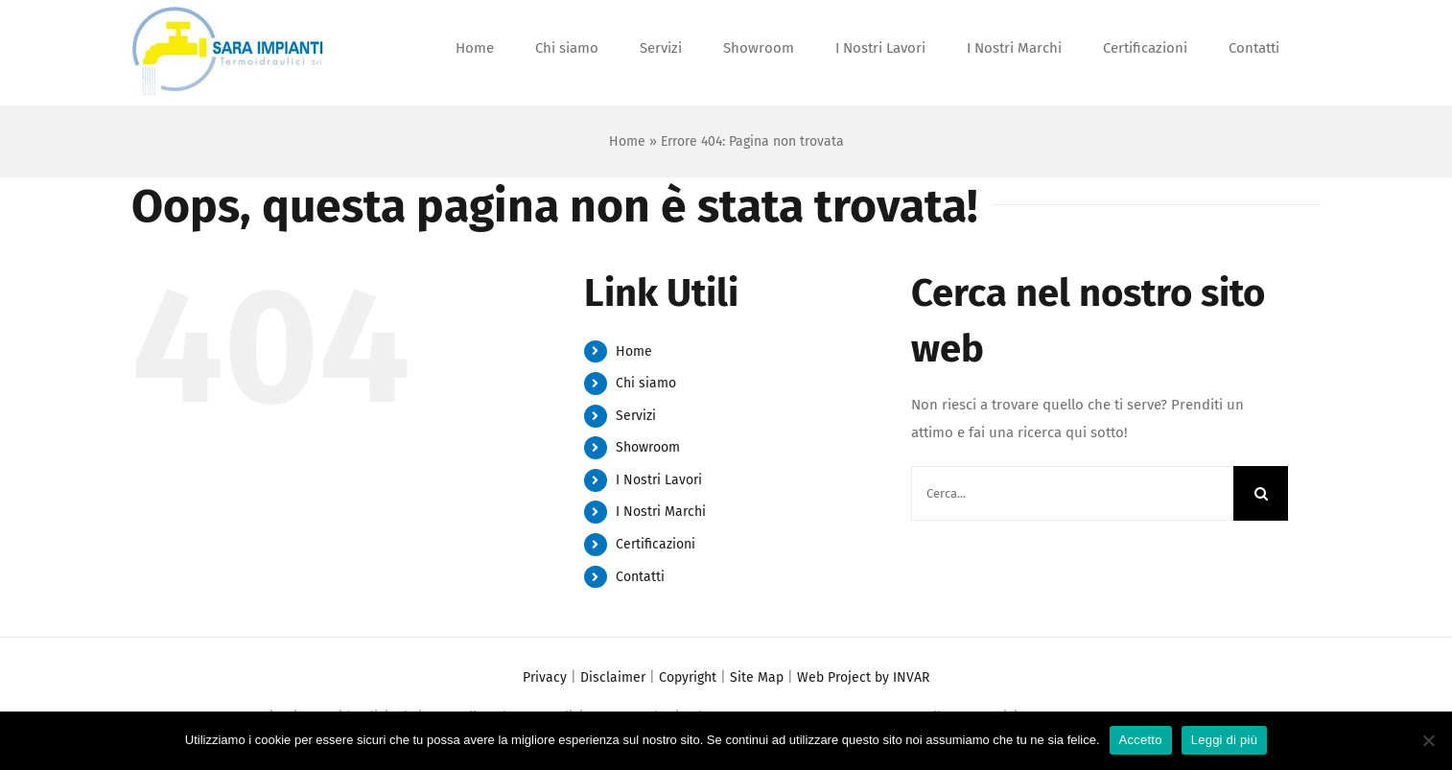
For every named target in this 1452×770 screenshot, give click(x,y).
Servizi (636, 416)
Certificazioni (655, 544)
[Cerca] (1260, 493)
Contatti (640, 577)
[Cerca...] (1072, 493)
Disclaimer (612, 677)
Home (627, 141)
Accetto (1140, 740)
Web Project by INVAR (863, 677)
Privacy (545, 677)
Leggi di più (1224, 740)
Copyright (687, 677)
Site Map (757, 677)
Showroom (648, 447)
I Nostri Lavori (659, 480)
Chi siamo (646, 383)
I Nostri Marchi (661, 511)
